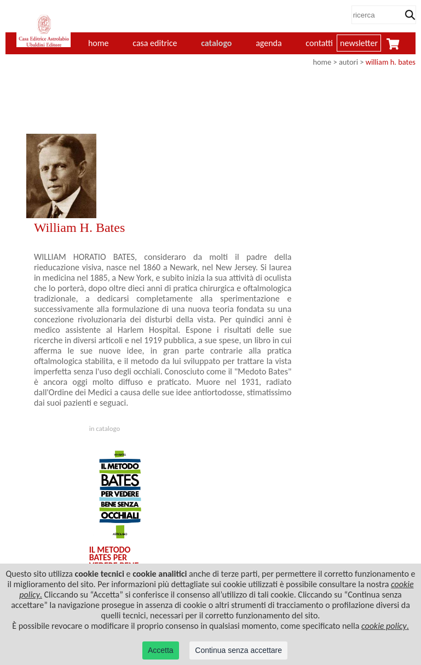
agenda (269, 43)
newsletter (359, 43)
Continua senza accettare (238, 650)
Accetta (161, 650)
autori (348, 62)
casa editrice (154, 43)
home (322, 62)
